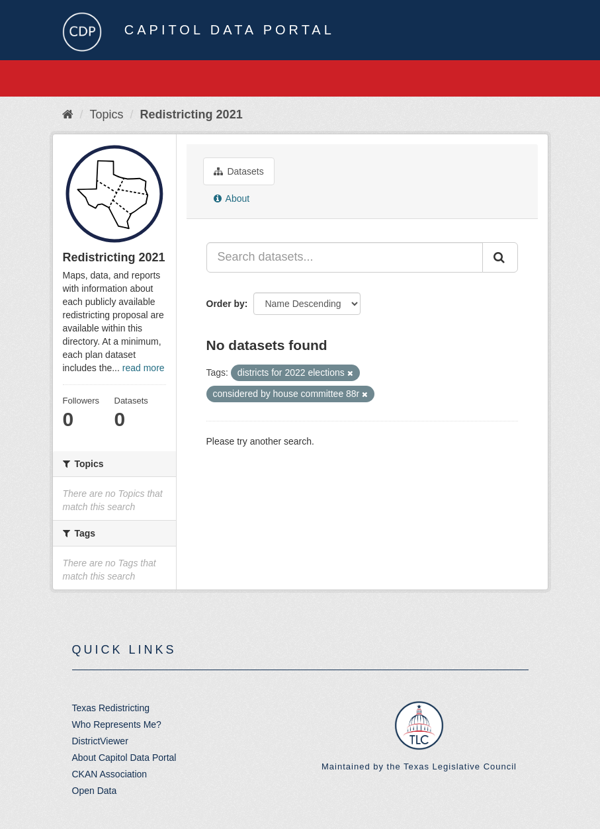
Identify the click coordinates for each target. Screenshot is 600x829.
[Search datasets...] (344, 257)
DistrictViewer (100, 741)
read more (143, 368)
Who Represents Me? (116, 724)
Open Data (94, 790)
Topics (107, 114)
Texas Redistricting (111, 708)
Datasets (239, 171)
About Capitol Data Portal (124, 757)
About (232, 198)
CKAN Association (110, 774)
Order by (225, 303)
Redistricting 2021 (191, 114)
